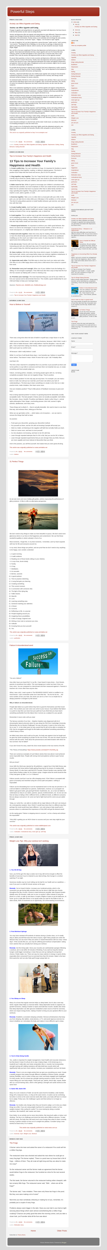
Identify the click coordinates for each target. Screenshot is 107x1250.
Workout (34, 1133)
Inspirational (75, 90)
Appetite (44, 144)
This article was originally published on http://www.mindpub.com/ (29, 132)
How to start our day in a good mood (82, 299)
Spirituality (74, 107)
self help (43, 831)
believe (16, 454)
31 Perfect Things (17, 462)
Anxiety (16, 144)
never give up (36, 831)
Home (33, 1231)
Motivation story (19, 1225)
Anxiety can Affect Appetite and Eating (25, 24)
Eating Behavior (76, 74)
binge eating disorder (77, 62)
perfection (17, 638)
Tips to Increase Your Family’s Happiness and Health (30, 156)
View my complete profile (78, 45)
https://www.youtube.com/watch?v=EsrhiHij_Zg (42, 750)
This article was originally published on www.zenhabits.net (28, 447)
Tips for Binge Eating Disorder (80, 277)
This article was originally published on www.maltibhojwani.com (30, 825)
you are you (74, 122)
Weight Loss (27, 1133)
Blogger (64, 1242)
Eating (57, 144)
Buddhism (74, 64)
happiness (74, 88)
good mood (74, 83)
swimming (74, 109)
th (74, 43)
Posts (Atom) (21, 1235)
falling (73, 81)
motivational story (26, 831)
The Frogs (14, 1143)
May (76, 32)
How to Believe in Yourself (20, 304)
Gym (21, 1133)
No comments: (28, 142)
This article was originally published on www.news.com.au (38, 1127)
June (76, 30)
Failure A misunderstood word (21, 645)
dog (72, 69)
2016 (75, 22)
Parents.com (20, 285)
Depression (51, 144)
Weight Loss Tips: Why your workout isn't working (29, 841)
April (76, 35)
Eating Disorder (20, 146)
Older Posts (62, 1231)
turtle (72, 115)
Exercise (16, 1133)
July (76, 24)
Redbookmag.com (40, 285)
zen (72, 125)
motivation (17, 831)
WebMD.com (29, 285)
